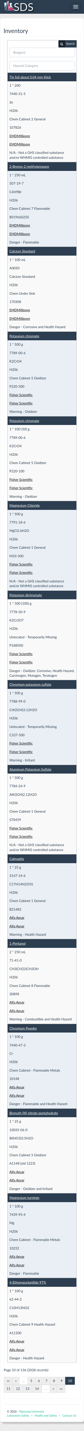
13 (27, 1389)
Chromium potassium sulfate (30, 684)
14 (37, 1389)
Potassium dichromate (25, 595)
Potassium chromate (24, 336)
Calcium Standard (22, 251)
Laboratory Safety (18, 1415)
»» (61, 1389)
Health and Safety (45, 1415)
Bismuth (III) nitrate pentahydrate (33, 1113)
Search (66, 43)
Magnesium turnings (24, 1198)
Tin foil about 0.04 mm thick (30, 77)
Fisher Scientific (21, 395)
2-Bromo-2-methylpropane (29, 166)
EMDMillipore (19, 136)
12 (18, 1389)
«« (8, 1381)
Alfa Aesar (16, 918)
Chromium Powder (23, 1028)
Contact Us (69, 1415)
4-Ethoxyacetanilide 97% (27, 1282)
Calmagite (16, 859)
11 (8, 1389)
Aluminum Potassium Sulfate (30, 769)
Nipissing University (31, 1411)
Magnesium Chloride (24, 505)
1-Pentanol (17, 943)
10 (70, 1381)
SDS (18, 6)
